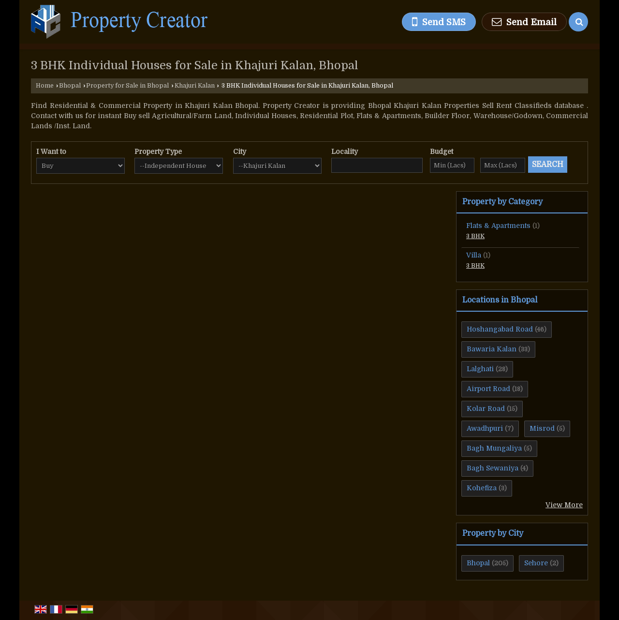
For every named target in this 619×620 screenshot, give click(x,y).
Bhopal (70, 85)
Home (45, 85)
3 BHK (475, 236)
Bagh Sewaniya (492, 468)
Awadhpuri (485, 428)
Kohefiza (482, 488)
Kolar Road (486, 408)
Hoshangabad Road (500, 329)
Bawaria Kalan (491, 349)
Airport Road (488, 389)
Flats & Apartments (498, 225)
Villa (473, 255)
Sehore (536, 563)
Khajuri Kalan (195, 85)
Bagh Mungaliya (494, 448)
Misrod (542, 428)
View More (564, 505)
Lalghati (480, 369)
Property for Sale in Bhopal (127, 85)
